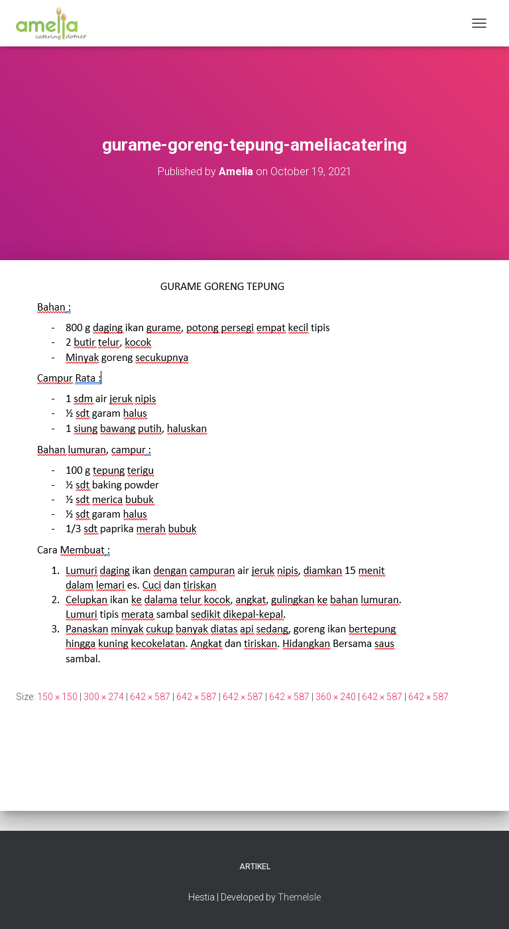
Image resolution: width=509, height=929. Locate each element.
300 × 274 (104, 696)
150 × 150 (57, 696)
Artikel (254, 866)
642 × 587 (150, 696)
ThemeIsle (299, 897)
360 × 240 (335, 696)
